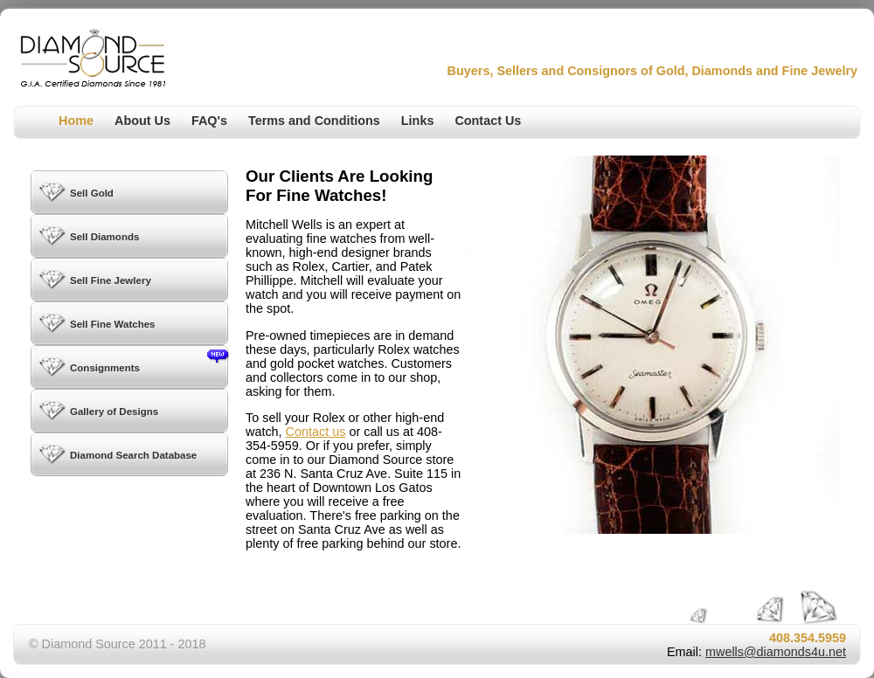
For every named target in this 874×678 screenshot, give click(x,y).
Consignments (149, 361)
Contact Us (487, 121)
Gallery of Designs (114, 411)
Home (76, 121)
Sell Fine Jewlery (110, 280)
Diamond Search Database (133, 455)
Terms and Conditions (314, 121)
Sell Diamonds (104, 237)
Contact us (316, 432)
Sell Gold (92, 193)
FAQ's (209, 121)
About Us (142, 121)
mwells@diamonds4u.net (775, 652)
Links (417, 121)
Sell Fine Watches (112, 324)
